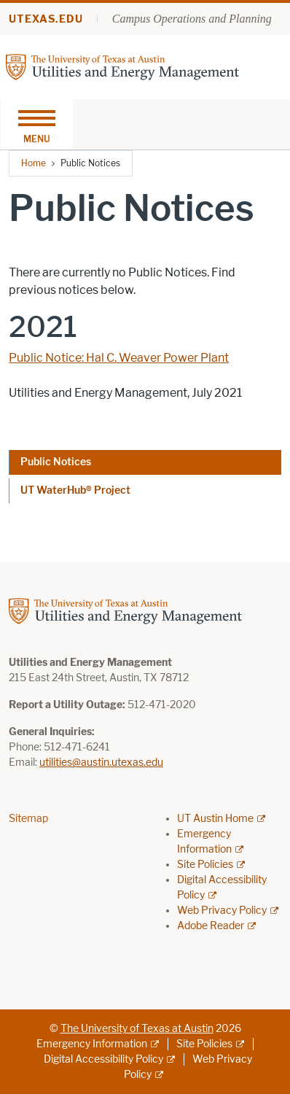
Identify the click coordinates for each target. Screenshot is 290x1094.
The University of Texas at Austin (136, 1029)
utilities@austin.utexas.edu (101, 762)
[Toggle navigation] (36, 124)
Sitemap (28, 818)
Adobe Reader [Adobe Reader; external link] (210, 926)
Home (33, 163)
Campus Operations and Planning (192, 18)
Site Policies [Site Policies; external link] (205, 864)
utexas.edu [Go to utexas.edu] (46, 19)
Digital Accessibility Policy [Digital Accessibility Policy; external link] (103, 1059)
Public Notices (55, 462)
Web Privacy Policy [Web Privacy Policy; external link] (222, 910)
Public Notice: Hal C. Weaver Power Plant (119, 358)
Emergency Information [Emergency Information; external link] (91, 1044)
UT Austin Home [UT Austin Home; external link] (215, 818)
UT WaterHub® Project (75, 490)
